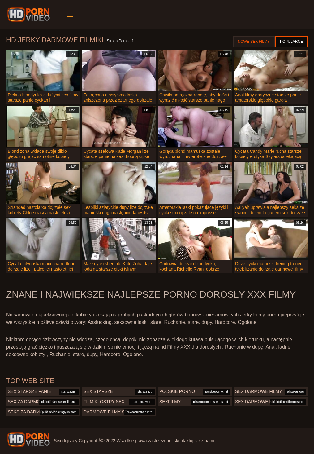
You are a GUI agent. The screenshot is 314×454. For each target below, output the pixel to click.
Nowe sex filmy (254, 41)
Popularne (291, 41)
